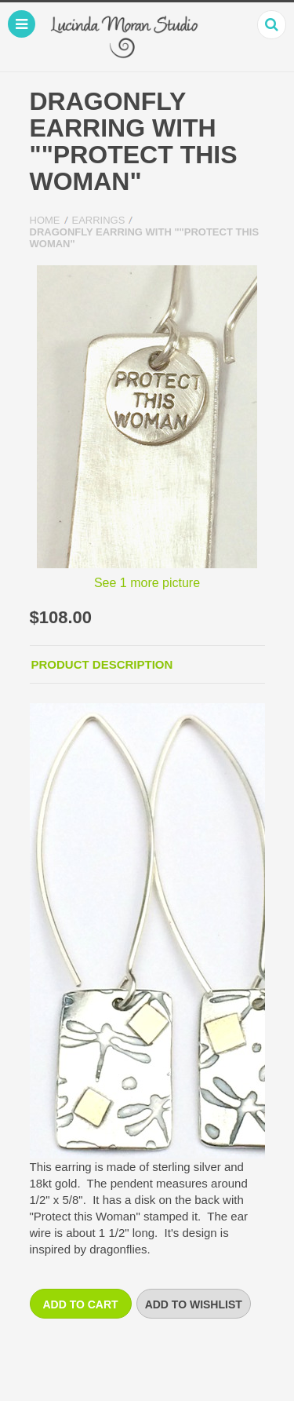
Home (45, 220)
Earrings (98, 220)
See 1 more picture (147, 582)
